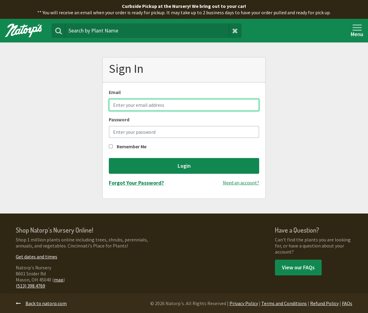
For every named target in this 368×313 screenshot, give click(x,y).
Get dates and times (36, 257)
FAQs (347, 303)
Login (184, 165)
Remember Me (127, 146)
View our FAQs (298, 267)
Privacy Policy (243, 303)
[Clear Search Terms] (235, 30)
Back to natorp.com (41, 303)
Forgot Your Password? (136, 182)
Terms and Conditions (284, 303)
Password (119, 119)
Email (115, 92)
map (58, 280)
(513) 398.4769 (30, 286)
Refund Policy (324, 303)
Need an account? (241, 183)
